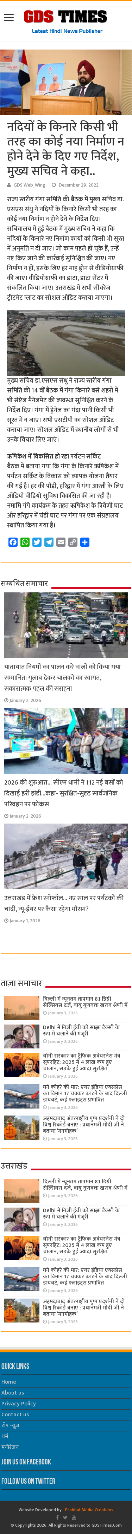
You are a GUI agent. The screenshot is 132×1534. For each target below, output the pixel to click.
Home (8, 1382)
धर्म (4, 1436)
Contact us (15, 1414)
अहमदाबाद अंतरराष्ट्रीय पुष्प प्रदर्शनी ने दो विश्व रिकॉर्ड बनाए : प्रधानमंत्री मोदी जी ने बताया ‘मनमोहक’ (84, 1125)
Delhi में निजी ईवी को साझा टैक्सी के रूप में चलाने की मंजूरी (81, 1031)
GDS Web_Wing (29, 185)
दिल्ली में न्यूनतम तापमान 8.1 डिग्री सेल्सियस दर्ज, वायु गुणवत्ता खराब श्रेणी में (85, 1002)
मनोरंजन (10, 1447)
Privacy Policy (18, 1404)
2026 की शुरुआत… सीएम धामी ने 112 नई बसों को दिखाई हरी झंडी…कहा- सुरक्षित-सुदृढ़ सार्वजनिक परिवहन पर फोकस (63, 793)
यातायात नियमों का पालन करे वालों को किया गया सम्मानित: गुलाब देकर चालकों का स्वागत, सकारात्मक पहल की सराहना (62, 678)
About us (12, 1393)
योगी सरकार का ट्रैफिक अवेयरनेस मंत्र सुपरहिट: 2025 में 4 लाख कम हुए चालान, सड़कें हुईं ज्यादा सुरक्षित (81, 1062)
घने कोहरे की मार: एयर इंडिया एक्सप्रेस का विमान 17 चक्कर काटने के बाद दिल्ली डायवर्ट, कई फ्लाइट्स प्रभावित (85, 1094)
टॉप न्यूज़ (10, 1425)
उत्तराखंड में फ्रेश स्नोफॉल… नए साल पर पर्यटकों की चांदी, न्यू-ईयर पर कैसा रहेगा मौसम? (64, 904)
